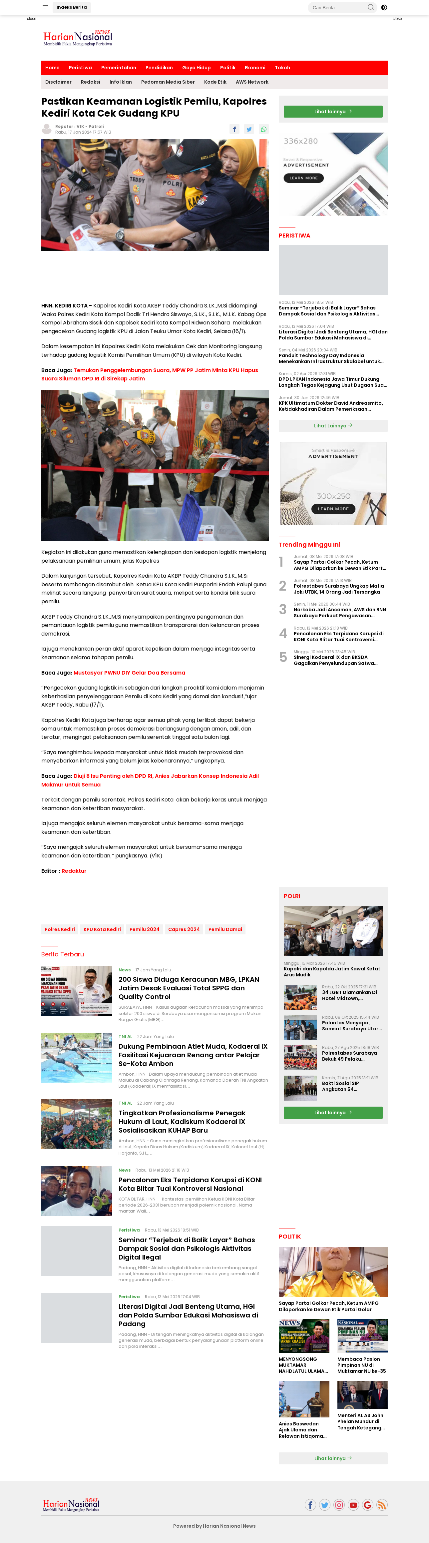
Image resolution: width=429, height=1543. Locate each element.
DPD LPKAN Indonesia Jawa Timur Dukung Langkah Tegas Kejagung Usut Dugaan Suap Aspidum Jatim (333, 382)
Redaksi (90, 82)
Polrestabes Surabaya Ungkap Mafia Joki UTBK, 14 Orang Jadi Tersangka (339, 589)
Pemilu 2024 (145, 926)
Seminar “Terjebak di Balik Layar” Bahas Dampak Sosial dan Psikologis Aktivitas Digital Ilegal (187, 1246)
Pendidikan (159, 67)
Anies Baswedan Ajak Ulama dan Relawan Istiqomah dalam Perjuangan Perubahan (302, 1430)
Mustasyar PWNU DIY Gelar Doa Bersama (129, 673)
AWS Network (252, 82)
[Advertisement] (266, 37)
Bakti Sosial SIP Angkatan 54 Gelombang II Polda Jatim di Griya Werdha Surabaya (349, 1086)
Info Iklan (121, 82)
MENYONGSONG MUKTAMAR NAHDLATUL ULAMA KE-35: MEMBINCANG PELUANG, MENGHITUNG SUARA (303, 1365)
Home (52, 67)
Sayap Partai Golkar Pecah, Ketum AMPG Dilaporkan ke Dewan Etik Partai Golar (340, 565)
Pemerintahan (118, 67)
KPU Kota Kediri (102, 926)
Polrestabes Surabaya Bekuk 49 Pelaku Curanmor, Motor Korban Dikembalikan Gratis (349, 1056)
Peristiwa (80, 67)
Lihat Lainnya (333, 425)
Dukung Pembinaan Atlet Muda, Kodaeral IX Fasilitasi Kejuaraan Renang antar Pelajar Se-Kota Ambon (193, 1052)
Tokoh (282, 67)
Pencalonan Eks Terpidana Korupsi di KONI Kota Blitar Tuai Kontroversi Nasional (190, 1182)
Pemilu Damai (225, 926)
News (125, 967)
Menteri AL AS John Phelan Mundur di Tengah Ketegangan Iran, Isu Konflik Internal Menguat (362, 1421)
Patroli (96, 126)
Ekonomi (255, 67)
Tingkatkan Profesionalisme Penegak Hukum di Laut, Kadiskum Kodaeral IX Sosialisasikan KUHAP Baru (182, 1119)
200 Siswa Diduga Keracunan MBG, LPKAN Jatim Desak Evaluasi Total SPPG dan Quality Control (189, 985)
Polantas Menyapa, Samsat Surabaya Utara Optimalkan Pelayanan (352, 1026)
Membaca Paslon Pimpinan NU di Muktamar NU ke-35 (361, 1365)
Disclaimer (58, 82)
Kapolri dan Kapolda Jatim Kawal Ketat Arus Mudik (332, 972)
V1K (80, 126)
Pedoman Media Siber (168, 82)
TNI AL (125, 1034)
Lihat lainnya (333, 111)
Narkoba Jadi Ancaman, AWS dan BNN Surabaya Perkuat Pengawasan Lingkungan (340, 613)
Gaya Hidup (196, 67)
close (31, 18)
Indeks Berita (72, 7)
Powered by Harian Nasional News (214, 1526)
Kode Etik (215, 82)
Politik (227, 67)
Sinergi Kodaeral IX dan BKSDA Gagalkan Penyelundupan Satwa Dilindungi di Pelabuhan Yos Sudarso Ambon (338, 660)
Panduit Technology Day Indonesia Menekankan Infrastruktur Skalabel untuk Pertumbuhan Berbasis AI (329, 358)
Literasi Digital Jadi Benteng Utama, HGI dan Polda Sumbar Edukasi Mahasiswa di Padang (188, 1312)
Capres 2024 (184, 926)
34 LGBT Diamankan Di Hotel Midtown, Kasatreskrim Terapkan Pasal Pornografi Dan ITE (352, 995)
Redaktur (74, 871)
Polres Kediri (60, 926)
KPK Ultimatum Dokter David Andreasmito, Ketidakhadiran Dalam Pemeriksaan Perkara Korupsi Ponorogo (331, 406)
